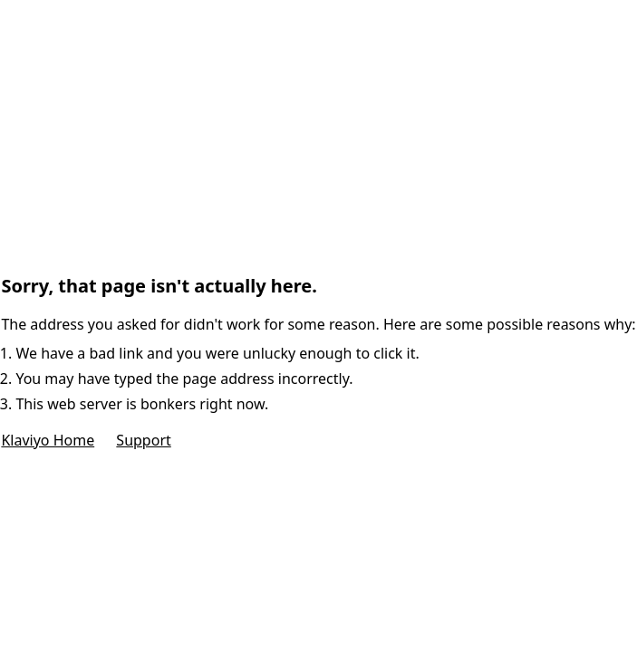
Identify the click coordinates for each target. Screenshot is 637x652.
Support (143, 440)
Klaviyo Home (47, 440)
